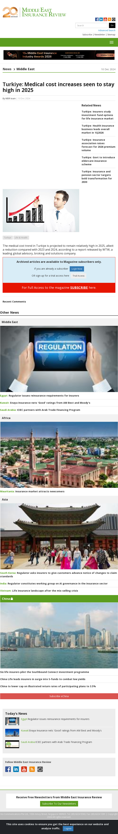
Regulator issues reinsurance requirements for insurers (39, 395)
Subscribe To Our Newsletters (59, 803)
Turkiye (7, 237)
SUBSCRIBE (79, 287)
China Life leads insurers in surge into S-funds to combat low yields (42, 679)
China (7, 599)
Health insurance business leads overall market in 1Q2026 (98, 129)
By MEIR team (9, 98)
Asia (5, 499)
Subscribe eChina (59, 696)
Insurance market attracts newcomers (32, 491)
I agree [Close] (68, 828)
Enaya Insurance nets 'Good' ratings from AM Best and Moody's (45, 402)
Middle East (10, 322)
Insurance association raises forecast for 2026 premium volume (98, 145)
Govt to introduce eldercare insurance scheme (98, 161)
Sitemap (111, 34)
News (7, 69)
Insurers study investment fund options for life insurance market (97, 115)
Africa (6, 418)
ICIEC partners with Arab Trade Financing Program (40, 410)
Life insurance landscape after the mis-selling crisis (39, 590)
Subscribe (87, 34)
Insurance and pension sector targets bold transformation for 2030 (97, 177)
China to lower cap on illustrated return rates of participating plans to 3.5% (48, 686)
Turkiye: (13, 84)
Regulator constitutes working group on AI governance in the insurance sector (54, 583)
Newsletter (99, 34)
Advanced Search (106, 30)
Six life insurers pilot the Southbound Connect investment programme (44, 672)
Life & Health (21, 237)
